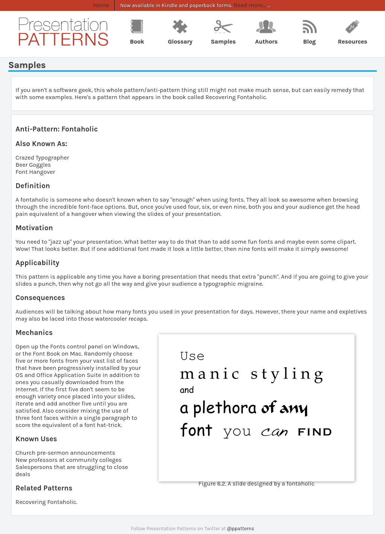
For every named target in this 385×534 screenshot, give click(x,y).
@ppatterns (240, 528)
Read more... (248, 5)
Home (101, 5)
